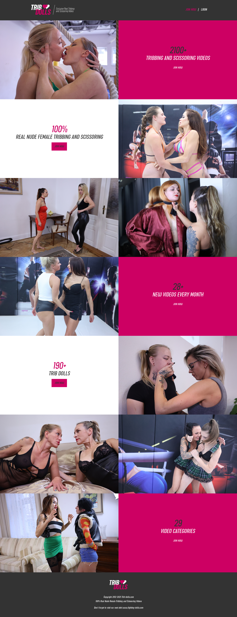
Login (204, 9)
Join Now (190, 9)
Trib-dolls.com (128, 597)
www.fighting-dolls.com (132, 607)
